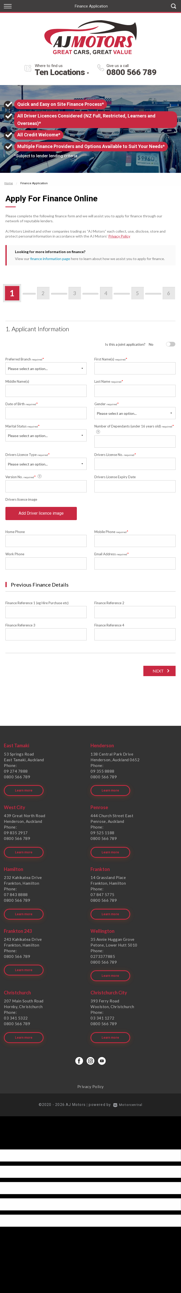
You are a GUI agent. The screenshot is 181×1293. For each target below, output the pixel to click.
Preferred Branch (24, 359)
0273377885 (102, 954)
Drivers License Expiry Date (115, 477)
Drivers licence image (21, 499)
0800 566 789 (131, 72)
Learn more (23, 791)
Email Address (111, 556)
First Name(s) (110, 359)
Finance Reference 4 (109, 627)
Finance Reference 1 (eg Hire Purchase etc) (37, 605)
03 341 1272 (102, 1014)
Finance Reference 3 (20, 627)
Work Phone (14, 556)
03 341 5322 (16, 1014)
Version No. (23, 476)
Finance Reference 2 (109, 605)
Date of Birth (21, 404)
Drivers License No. (115, 454)
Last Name (108, 381)
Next (157, 673)
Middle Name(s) (17, 381)
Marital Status (22, 426)
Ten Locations (60, 72)
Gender (106, 404)
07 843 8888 (16, 894)
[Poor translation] (12, 1139)
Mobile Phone (111, 534)
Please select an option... (28, 368)
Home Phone (15, 534)
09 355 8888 (102, 773)
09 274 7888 (16, 773)
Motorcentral (127, 1100)
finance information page (50, 258)
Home (8, 183)
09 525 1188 (102, 833)
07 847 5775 (102, 894)
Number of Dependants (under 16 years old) (134, 429)
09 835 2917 (16, 833)
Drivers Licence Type (27, 454)
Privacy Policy (119, 236)
